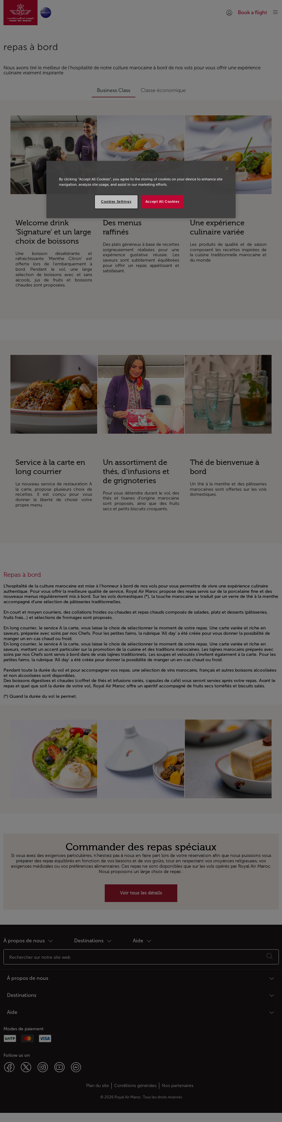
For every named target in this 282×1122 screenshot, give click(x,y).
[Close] (227, 168)
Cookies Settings (116, 201)
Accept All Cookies (162, 201)
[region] (141, 189)
